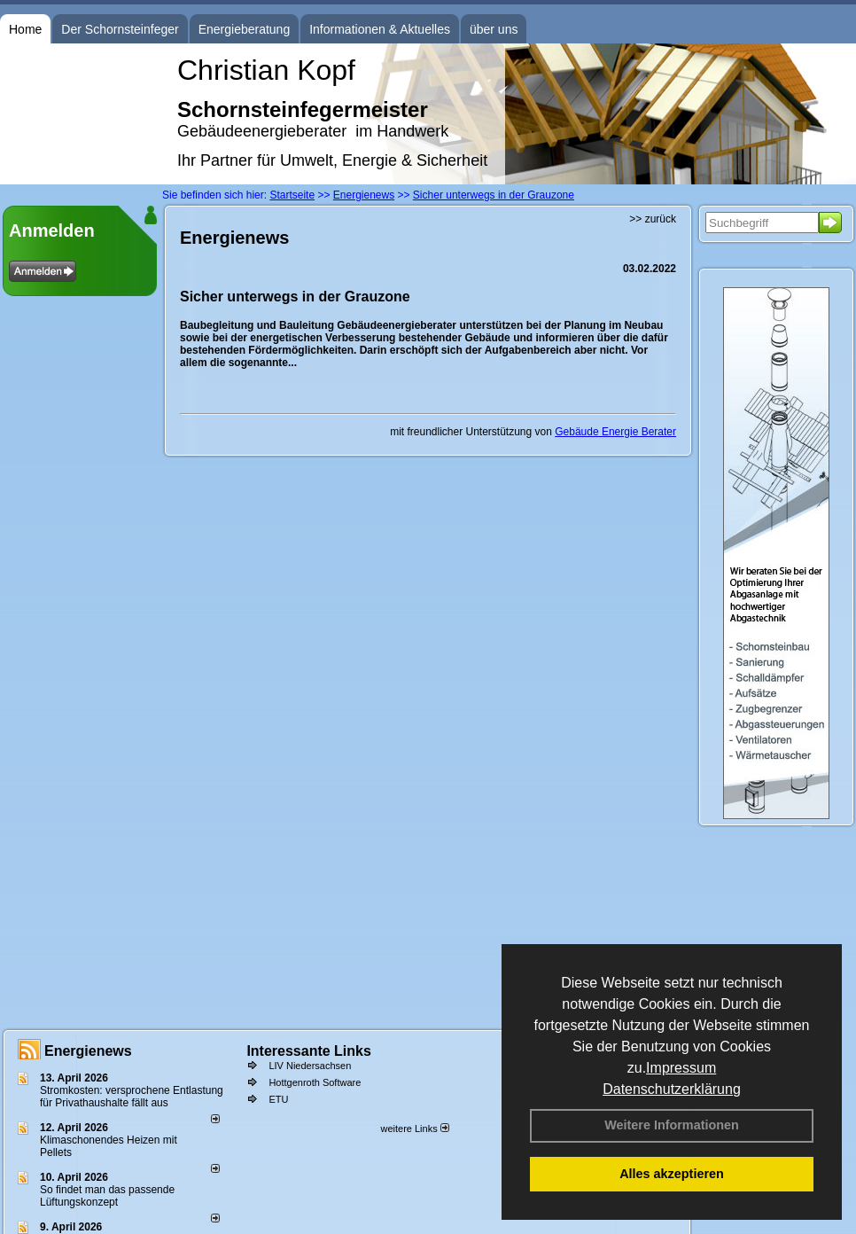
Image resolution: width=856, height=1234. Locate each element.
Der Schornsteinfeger (119, 29)
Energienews (88, 1050)
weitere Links (414, 1128)
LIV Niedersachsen (309, 1065)
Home (25, 29)
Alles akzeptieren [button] (671, 1174)
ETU (278, 1099)
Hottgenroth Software (314, 1082)
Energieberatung (244, 29)
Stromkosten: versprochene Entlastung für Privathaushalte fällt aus (131, 1096)
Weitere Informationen (671, 1125)
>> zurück (652, 219)
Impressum (681, 1067)
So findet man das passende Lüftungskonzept (107, 1195)
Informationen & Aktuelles (379, 29)
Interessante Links (308, 1050)
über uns (493, 29)
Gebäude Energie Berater (615, 432)
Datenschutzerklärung (672, 1089)
